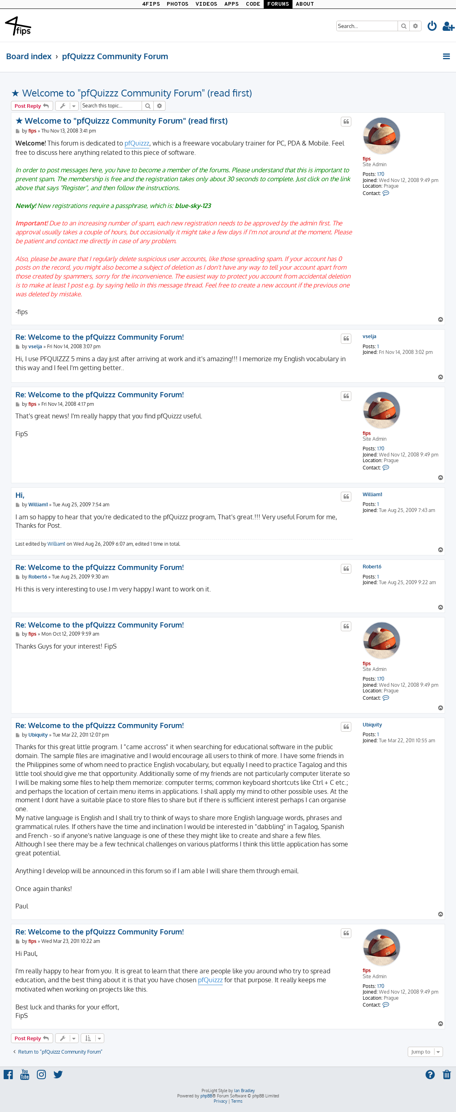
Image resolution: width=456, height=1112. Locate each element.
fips (367, 159)
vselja (369, 336)
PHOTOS (178, 4)
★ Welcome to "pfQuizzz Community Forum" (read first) (131, 92)
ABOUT (305, 4)
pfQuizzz (137, 143)
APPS (231, 4)
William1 (372, 494)
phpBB (206, 1095)
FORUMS (278, 4)
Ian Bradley (244, 1090)
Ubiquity (372, 725)
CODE (253, 4)
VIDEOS (206, 4)
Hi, (19, 495)
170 (380, 174)
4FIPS (151, 4)
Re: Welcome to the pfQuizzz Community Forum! (99, 336)
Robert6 (372, 567)
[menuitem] (432, 27)
